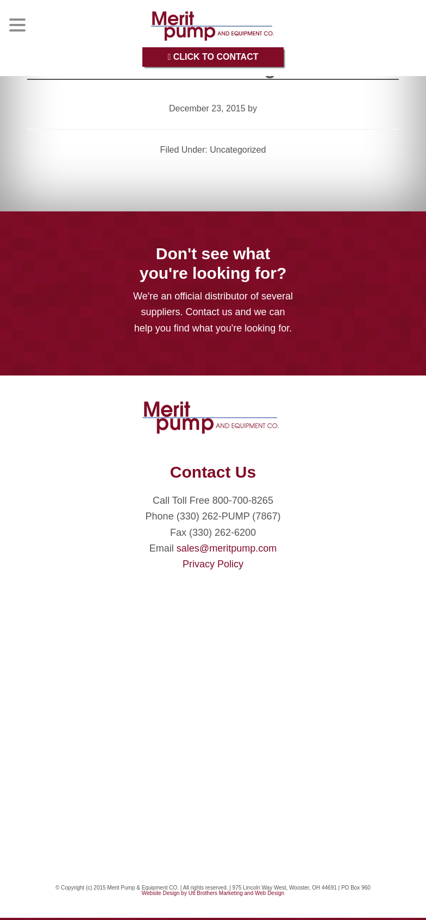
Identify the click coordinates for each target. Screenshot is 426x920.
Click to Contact (212, 56)
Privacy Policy (213, 564)
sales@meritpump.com (227, 548)
